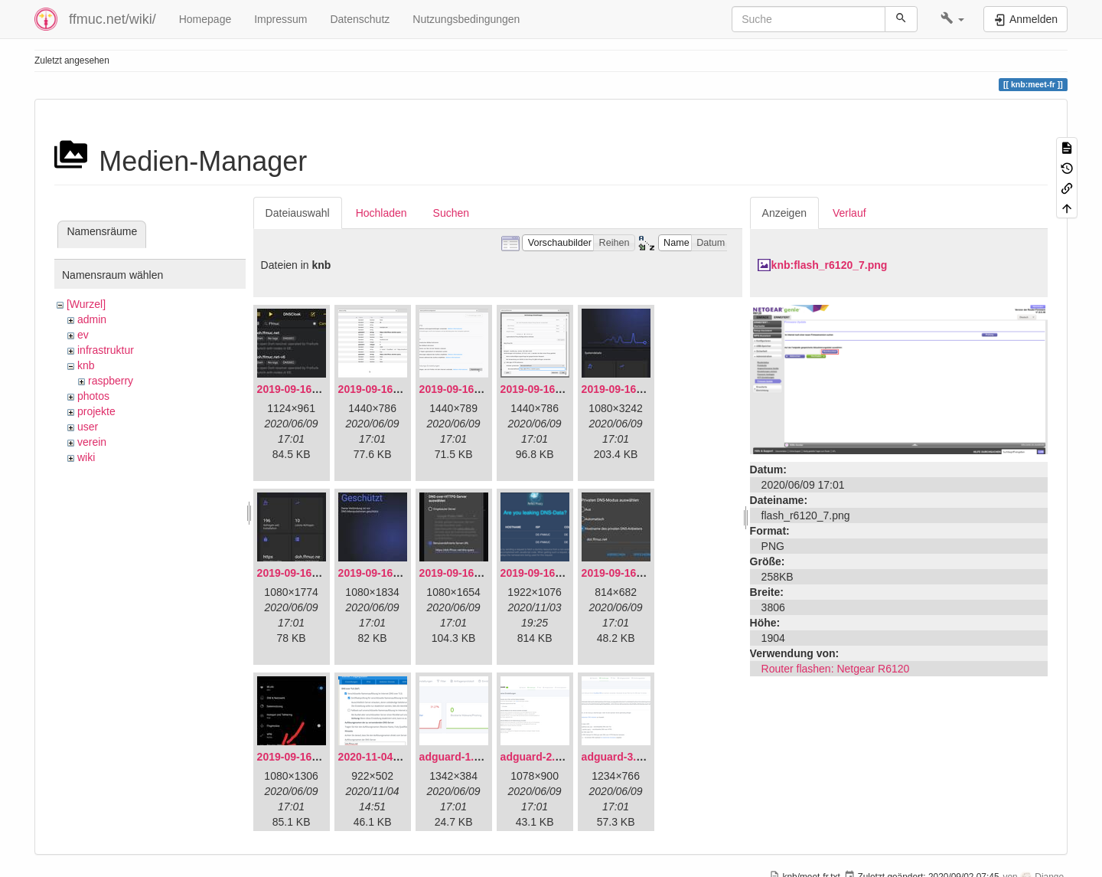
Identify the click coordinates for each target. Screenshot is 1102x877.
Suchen (451, 213)
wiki (86, 457)
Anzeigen (784, 213)
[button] (952, 19)
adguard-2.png (537, 757)
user (87, 427)
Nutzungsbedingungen (466, 19)
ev (83, 335)
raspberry (110, 381)
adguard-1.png (456, 757)
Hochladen (381, 213)
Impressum (280, 19)
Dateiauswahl (298, 213)
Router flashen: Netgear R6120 (835, 669)
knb (86, 365)
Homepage (205, 19)
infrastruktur (105, 350)
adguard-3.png (619, 757)
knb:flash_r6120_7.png (829, 265)
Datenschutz (360, 19)
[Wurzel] (86, 304)
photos (93, 396)
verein (91, 442)
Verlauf (849, 213)
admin (91, 319)
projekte (96, 411)
